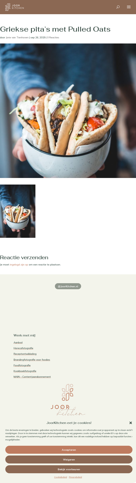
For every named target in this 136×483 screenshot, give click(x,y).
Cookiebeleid (60, 477)
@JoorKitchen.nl (68, 286)
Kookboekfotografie (25, 371)
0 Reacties (53, 37)
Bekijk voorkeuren (69, 469)
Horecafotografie (23, 348)
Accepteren (69, 449)
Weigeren (69, 459)
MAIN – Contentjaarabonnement (32, 376)
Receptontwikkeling (25, 353)
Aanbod (18, 342)
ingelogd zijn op (19, 264)
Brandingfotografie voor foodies (32, 359)
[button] (130, 423)
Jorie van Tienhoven (17, 37)
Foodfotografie (22, 365)
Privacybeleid (75, 477)
